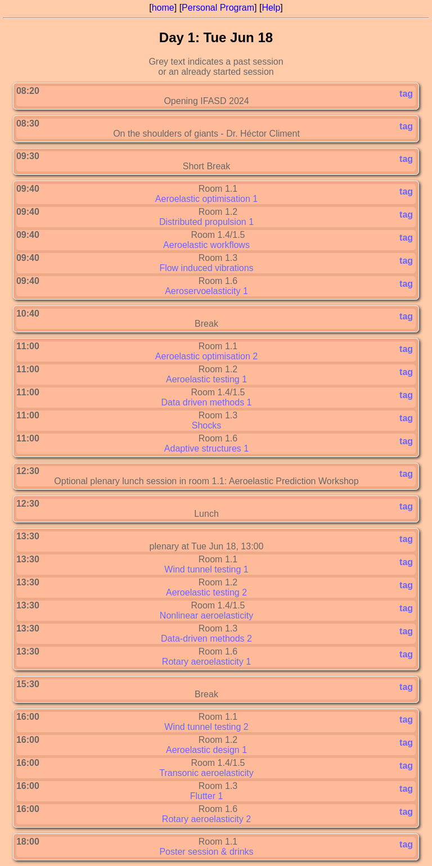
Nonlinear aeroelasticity (206, 615)
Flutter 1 (206, 796)
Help (271, 7)
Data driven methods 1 (206, 402)
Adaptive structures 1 (206, 448)
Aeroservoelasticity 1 (206, 291)
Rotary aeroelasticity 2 (206, 819)
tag (406, 93)
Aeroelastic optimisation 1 (206, 199)
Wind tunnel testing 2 (206, 727)
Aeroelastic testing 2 (206, 592)
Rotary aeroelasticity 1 (206, 661)
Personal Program (218, 7)
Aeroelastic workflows (206, 245)
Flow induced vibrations (206, 268)
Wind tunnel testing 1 (206, 569)
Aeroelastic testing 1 (206, 379)
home (163, 7)
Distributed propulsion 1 (206, 222)
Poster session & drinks (206, 851)
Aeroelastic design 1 (206, 750)
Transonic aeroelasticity (206, 773)
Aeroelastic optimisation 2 (206, 356)
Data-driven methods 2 (206, 638)
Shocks (206, 425)
